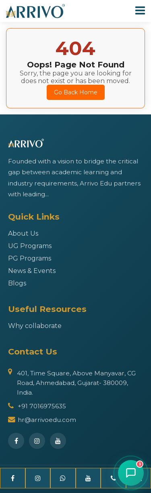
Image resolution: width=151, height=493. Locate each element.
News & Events (32, 271)
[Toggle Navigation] (140, 10)
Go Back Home (75, 92)
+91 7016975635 (37, 406)
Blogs (17, 283)
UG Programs (30, 246)
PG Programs (29, 258)
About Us (23, 233)
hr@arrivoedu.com (42, 420)
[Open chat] (131, 473)
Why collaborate (35, 326)
